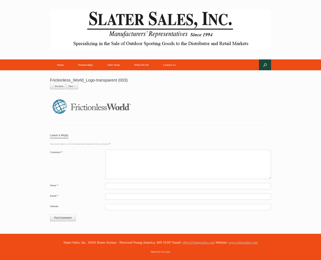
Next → (72, 86)
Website (54, 206)
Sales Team (113, 64)
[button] (265, 64)
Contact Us (169, 64)
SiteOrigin (166, 252)
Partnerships (85, 64)
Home (60, 64)
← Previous (57, 86)
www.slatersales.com (243, 242)
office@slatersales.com (199, 242)
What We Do (141, 64)
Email (54, 195)
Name (54, 185)
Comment (56, 152)
